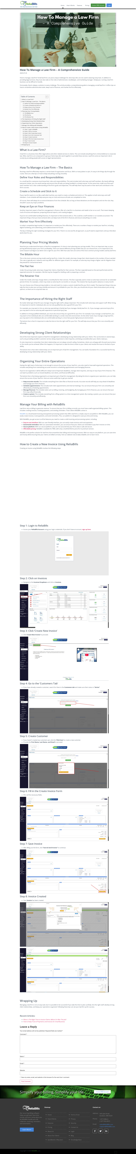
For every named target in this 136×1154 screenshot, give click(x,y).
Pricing (87, 5)
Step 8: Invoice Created (31, 143)
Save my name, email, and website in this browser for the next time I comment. (45, 1077)
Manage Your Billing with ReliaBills (32, 125)
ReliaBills (23, 414)
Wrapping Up (26, 145)
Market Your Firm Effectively (32, 109)
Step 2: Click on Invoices (31, 131)
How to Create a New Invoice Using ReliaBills (35, 127)
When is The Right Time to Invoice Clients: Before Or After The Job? (44, 1020)
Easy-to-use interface (30, 422)
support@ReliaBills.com (107, 1127)
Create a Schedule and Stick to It (33, 105)
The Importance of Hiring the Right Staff (33, 119)
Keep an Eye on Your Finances (32, 107)
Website (22, 1070)
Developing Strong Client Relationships (33, 121)
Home (62, 5)
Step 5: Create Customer (31, 137)
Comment (23, 1034)
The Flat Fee (28, 115)
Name (22, 1056)
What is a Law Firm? (28, 99)
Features (80, 5)
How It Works (71, 5)
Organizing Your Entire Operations (32, 123)
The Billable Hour (29, 113)
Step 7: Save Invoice (30, 141)
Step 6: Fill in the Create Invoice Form (34, 139)
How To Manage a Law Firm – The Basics (33, 101)
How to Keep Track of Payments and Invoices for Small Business (44, 1022)
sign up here (86, 529)
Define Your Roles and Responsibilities (34, 103)
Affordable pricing (29, 429)
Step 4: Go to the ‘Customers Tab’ (33, 135)
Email (22, 1063)
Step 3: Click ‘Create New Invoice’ (33, 133)
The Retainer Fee (29, 117)
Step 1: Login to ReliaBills (31, 129)
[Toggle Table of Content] (46, 96)
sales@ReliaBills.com (106, 1124)
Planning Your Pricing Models (30, 111)
